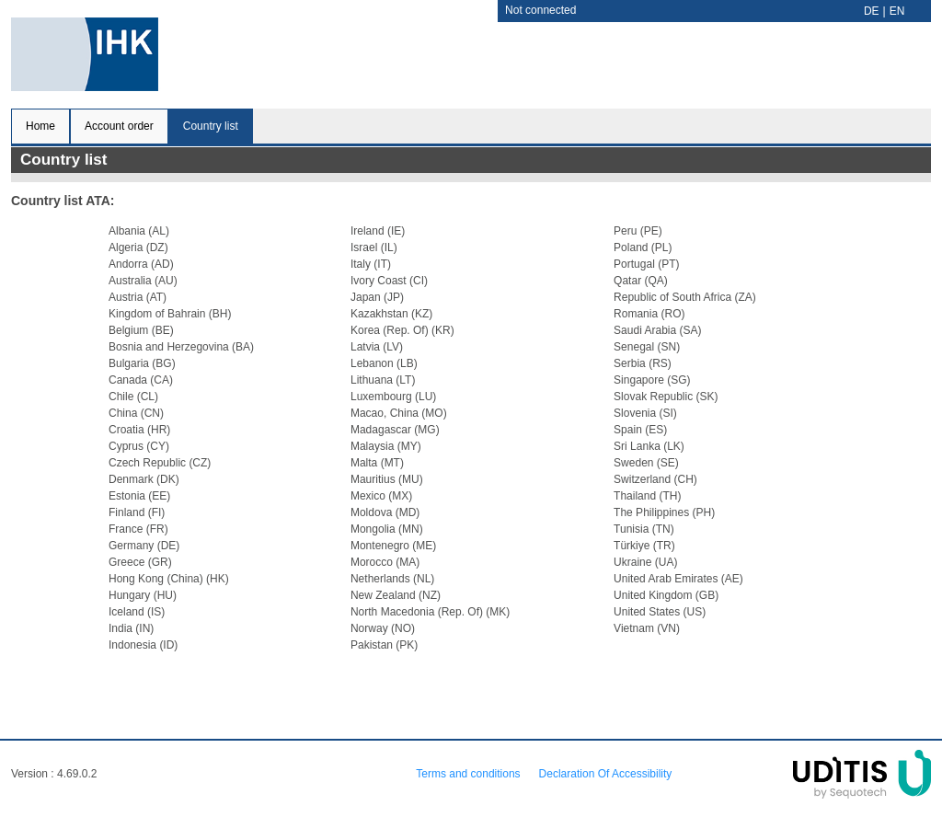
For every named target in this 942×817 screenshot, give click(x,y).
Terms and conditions (468, 773)
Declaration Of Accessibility (605, 773)
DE (871, 11)
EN (897, 11)
